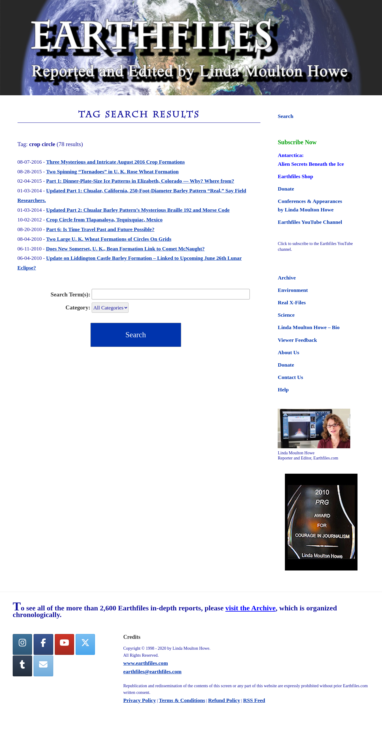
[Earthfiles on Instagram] (22, 644)
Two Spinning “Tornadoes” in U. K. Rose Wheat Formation (112, 172)
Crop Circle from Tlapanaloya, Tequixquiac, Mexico (104, 220)
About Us (288, 352)
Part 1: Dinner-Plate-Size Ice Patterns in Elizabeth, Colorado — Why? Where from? (140, 181)
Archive (286, 278)
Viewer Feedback (297, 340)
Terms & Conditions (182, 700)
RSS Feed (254, 700)
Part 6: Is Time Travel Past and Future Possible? (100, 229)
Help (283, 390)
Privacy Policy (139, 700)
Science (286, 315)
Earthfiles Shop (295, 176)
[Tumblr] (22, 665)
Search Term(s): (70, 294)
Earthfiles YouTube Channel (310, 222)
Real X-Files (291, 302)
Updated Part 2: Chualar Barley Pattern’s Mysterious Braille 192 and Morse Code (138, 210)
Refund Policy (224, 700)
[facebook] (43, 644)
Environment (293, 290)
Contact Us (290, 377)
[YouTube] (64, 644)
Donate (286, 189)
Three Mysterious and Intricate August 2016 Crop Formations (115, 162)
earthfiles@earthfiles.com (152, 671)
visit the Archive (250, 608)
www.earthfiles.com (145, 663)
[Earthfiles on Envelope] (43, 665)
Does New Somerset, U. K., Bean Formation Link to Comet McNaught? (125, 249)
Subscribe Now (297, 142)
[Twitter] (85, 644)
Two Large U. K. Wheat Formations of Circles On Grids (108, 239)
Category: (78, 307)
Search (285, 116)
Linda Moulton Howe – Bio (308, 327)
